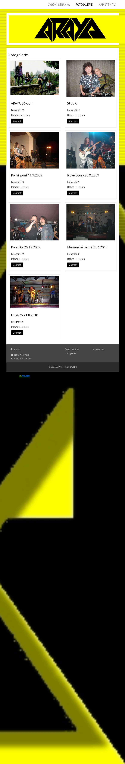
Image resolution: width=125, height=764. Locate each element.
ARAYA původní (22, 103)
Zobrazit (17, 121)
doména (57, 376)
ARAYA (59, 366)
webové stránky (40, 376)
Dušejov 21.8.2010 (24, 315)
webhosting (69, 376)
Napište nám (107, 4)
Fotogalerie (84, 4)
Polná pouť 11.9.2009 (26, 175)
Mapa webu (71, 366)
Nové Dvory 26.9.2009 (83, 175)
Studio (72, 103)
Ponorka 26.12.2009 (25, 247)
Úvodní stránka (59, 4)
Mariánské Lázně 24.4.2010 (87, 247)
